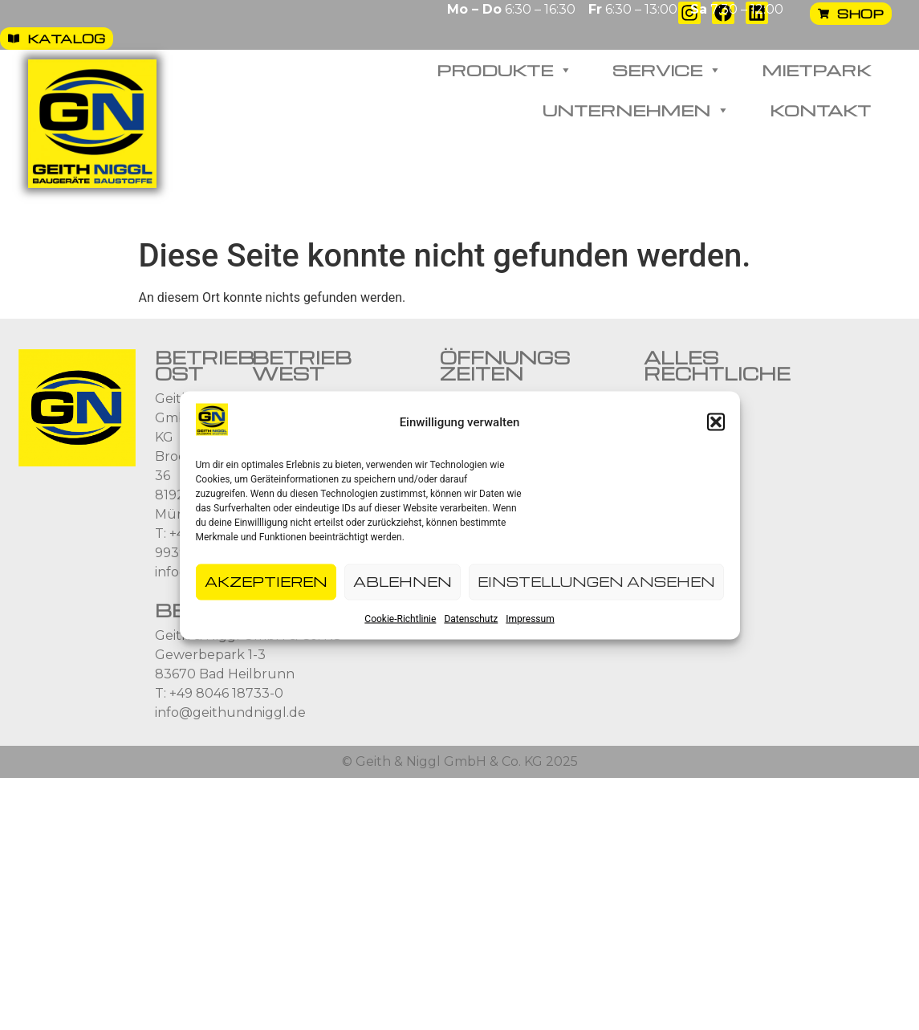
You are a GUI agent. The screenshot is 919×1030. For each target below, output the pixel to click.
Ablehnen (402, 582)
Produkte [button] (504, 70)
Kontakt (820, 110)
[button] (716, 423)
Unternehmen (636, 110)
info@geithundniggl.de (230, 712)
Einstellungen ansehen (596, 582)
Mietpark (816, 69)
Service (667, 70)
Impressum (530, 619)
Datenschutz (471, 619)
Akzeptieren (266, 582)
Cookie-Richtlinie (400, 619)
